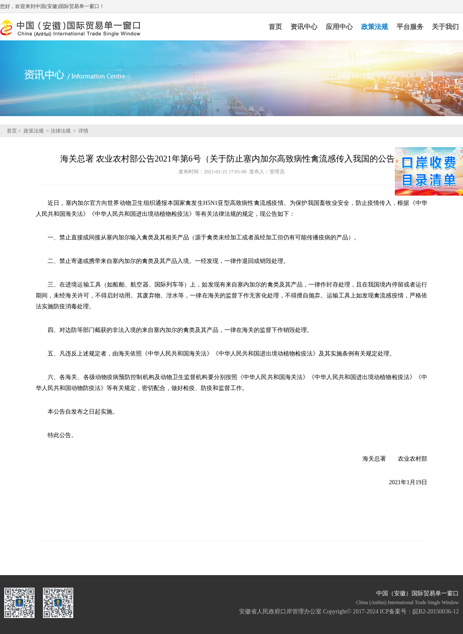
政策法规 (374, 26)
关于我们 (445, 26)
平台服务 (409, 26)
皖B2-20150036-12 (435, 611)
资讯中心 (303, 26)
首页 (275, 26)
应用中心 (339, 26)
